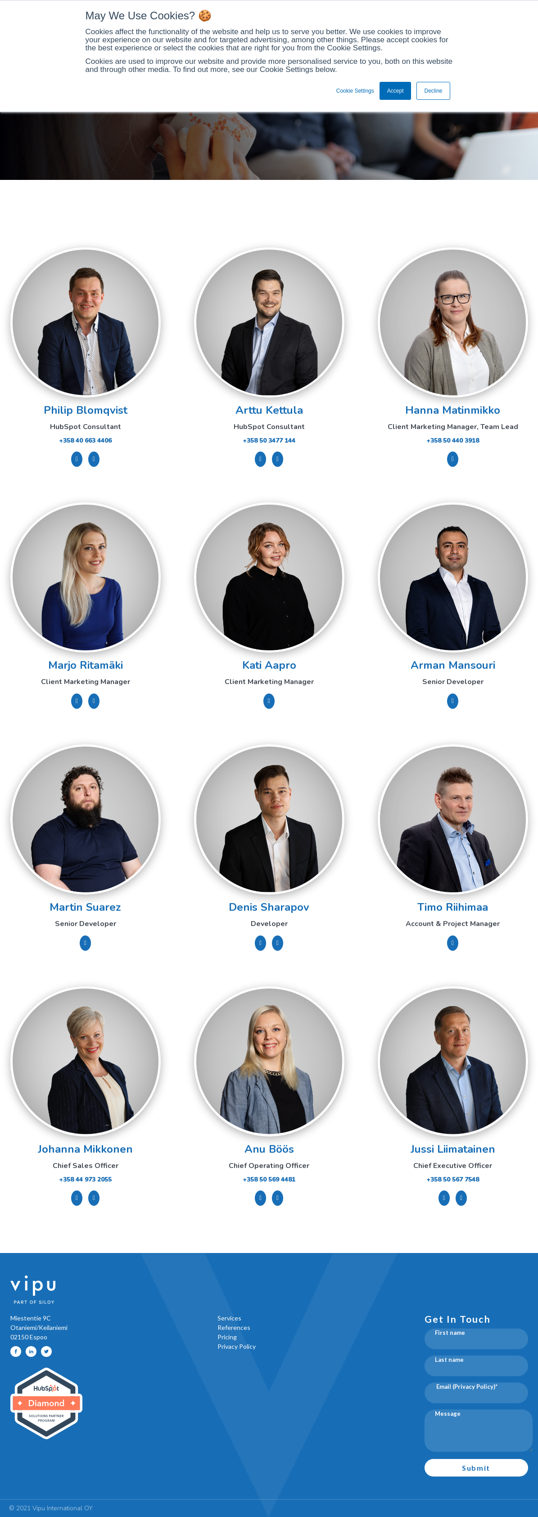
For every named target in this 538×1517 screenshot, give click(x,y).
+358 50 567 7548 (452, 1179)
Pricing (227, 1337)
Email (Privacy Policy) (465, 1386)
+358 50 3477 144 (269, 440)
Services (229, 1318)
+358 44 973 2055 (85, 1179)
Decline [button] (433, 91)
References (233, 1327)
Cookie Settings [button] (355, 91)
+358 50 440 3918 (452, 440)
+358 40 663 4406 (85, 440)
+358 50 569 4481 (269, 1179)
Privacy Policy (236, 1346)
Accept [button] (395, 91)
